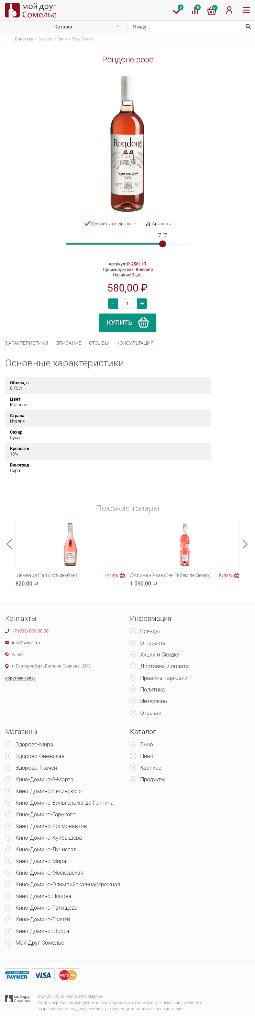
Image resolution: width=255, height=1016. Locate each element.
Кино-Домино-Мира (40, 861)
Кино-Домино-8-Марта (44, 779)
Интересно (153, 701)
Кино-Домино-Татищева (46, 908)
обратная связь (20, 678)
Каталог (63, 26)
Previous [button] (9, 544)
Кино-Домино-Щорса (42, 931)
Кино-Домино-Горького (45, 814)
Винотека (24, 39)
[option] (127, 144)
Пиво (146, 756)
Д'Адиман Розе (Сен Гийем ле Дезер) (170, 575)
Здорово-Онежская (40, 756)
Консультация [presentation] (135, 343)
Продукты (152, 779)
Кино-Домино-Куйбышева (48, 838)
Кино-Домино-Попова (43, 896)
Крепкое (150, 768)
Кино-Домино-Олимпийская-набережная (67, 884)
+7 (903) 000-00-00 (30, 631)
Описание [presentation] (68, 343)
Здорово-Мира (34, 744)
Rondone (144, 269)
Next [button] (245, 544)
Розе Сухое (82, 39)
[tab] (26, 343)
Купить (119, 323)
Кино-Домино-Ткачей (42, 919)
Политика (152, 689)
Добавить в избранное (113, 224)
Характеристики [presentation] (26, 343)
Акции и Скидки (160, 654)
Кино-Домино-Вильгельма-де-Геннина (64, 803)
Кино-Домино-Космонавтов (51, 826)
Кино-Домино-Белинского (48, 791)
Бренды (150, 631)
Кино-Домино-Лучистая (46, 849)
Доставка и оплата (164, 666)
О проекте (152, 643)
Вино (62, 39)
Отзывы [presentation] (99, 343)
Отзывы (150, 713)
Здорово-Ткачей (36, 768)
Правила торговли (164, 678)
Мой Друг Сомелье (39, 943)
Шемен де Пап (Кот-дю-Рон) (46, 575)
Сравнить (161, 224)
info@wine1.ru (26, 642)
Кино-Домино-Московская (49, 873)
